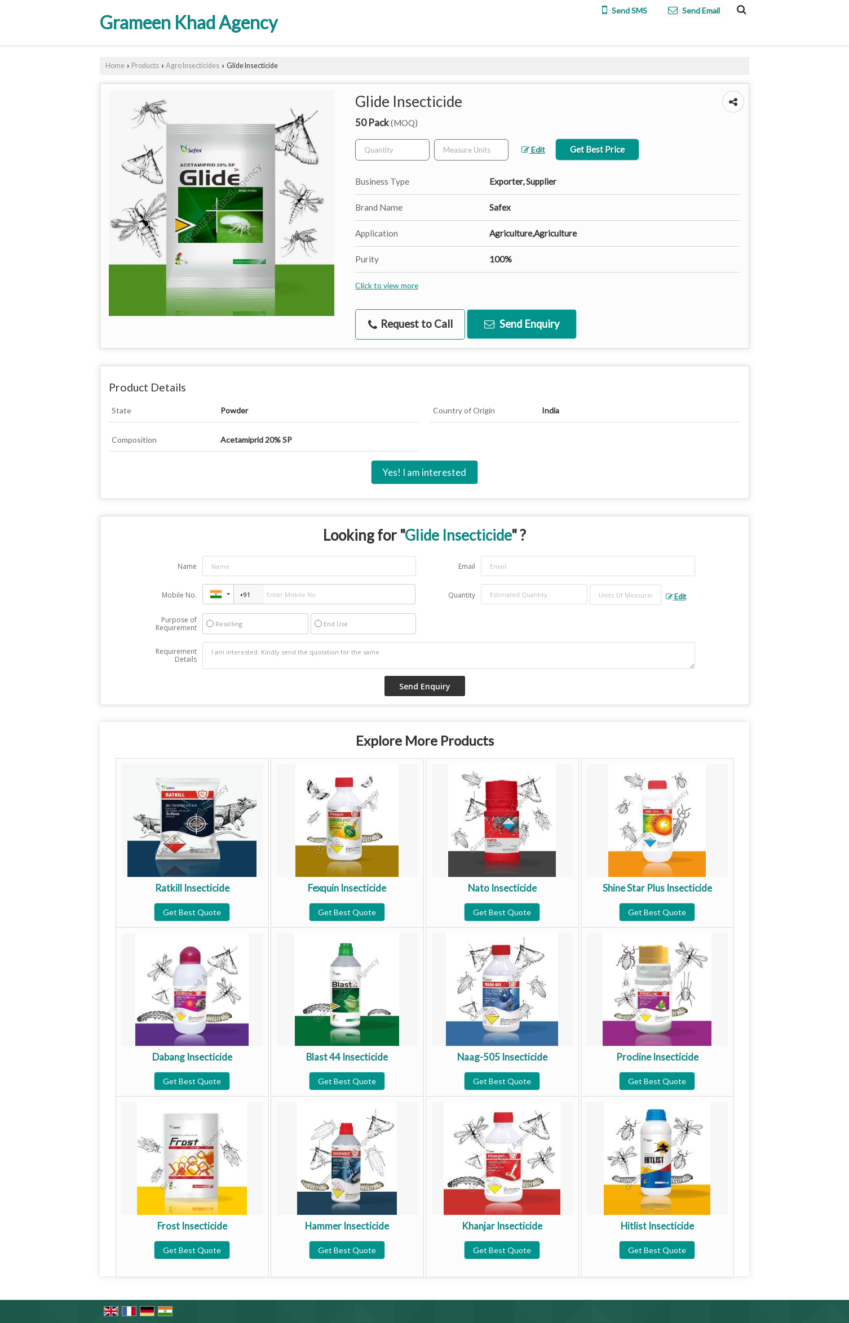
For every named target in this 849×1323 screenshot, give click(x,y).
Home (115, 65)
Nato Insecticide (502, 888)
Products (145, 65)
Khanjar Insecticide (502, 1226)
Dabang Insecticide (192, 1057)
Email (466, 566)
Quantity (461, 595)
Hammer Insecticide (347, 1226)
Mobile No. (179, 595)
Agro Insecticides (192, 65)
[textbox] (471, 150)
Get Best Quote (192, 912)
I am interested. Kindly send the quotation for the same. (448, 655)
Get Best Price (597, 149)
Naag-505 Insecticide (502, 1057)
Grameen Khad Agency (188, 23)
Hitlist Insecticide (657, 1226)
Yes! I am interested (424, 472)
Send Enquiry (521, 324)
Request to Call (410, 324)
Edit (533, 149)
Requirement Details (176, 655)
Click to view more (386, 285)
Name (187, 566)
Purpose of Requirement (176, 624)
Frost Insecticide (192, 1226)
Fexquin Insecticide (347, 888)
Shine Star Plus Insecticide (657, 888)
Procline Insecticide (657, 1057)
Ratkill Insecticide (192, 888)
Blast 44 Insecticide (347, 1057)
